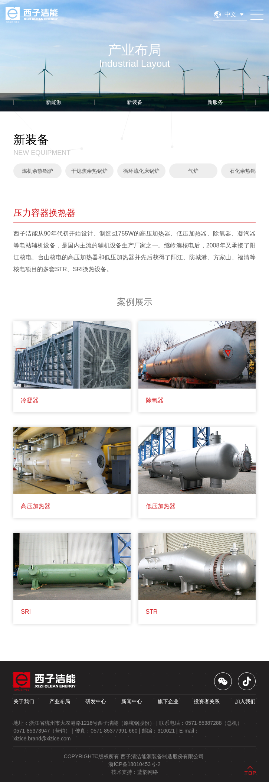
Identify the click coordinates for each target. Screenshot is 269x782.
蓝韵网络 (147, 772)
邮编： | (159, 731)
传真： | (107, 731)
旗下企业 (168, 701)
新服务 (215, 102)
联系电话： (200, 723)
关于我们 (23, 701)
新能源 (54, 102)
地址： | (85, 723)
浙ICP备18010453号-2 (134, 764)
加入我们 (245, 701)
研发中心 (95, 701)
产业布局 (59, 701)
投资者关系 (207, 701)
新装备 (134, 102)
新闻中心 (131, 701)
